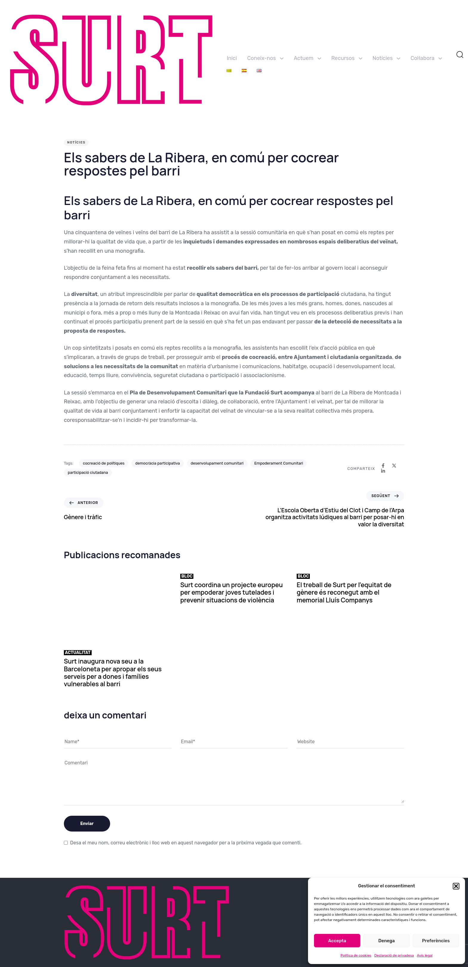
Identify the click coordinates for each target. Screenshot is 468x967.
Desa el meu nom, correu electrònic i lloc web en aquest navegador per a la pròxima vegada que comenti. (185, 843)
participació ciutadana (88, 472)
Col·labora (426, 58)
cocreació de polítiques (103, 463)
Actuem (307, 58)
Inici (232, 58)
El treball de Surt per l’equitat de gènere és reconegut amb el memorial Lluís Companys (344, 592)
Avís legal (425, 955)
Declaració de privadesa (394, 955)
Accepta (337, 940)
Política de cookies (356, 955)
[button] (456, 886)
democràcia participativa (157, 463)
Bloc (187, 576)
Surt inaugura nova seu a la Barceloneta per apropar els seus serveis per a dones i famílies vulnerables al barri (112, 672)
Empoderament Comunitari (278, 463)
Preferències (436, 940)
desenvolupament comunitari (217, 463)
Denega (386, 940)
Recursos (346, 58)
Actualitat (78, 652)
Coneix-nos (265, 58)
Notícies (386, 58)
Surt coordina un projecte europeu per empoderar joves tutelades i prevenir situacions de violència (231, 592)
